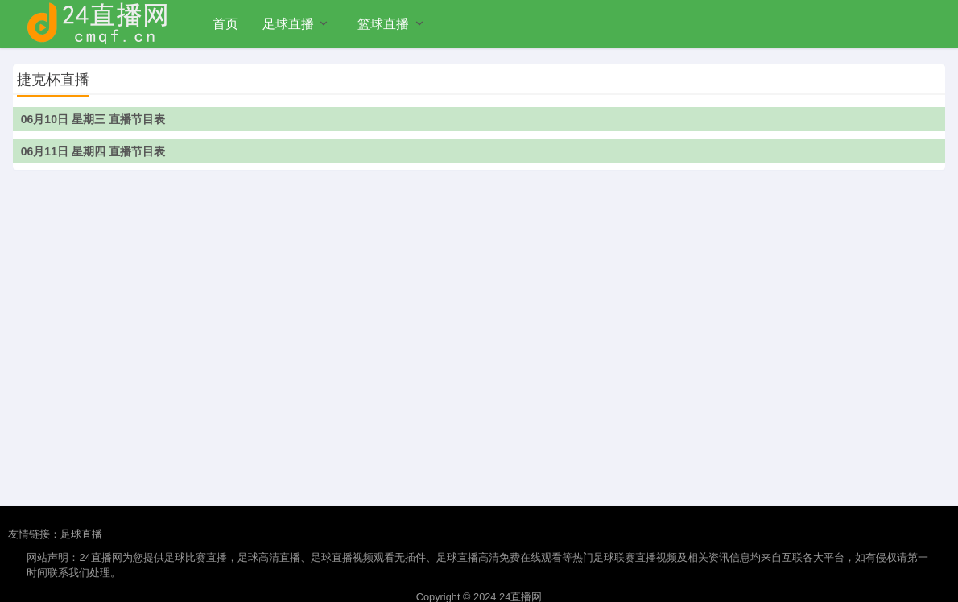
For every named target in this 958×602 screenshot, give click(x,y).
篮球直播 (383, 24)
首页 (225, 24)
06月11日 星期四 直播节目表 (93, 151)
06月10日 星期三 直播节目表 (93, 119)
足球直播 (288, 24)
